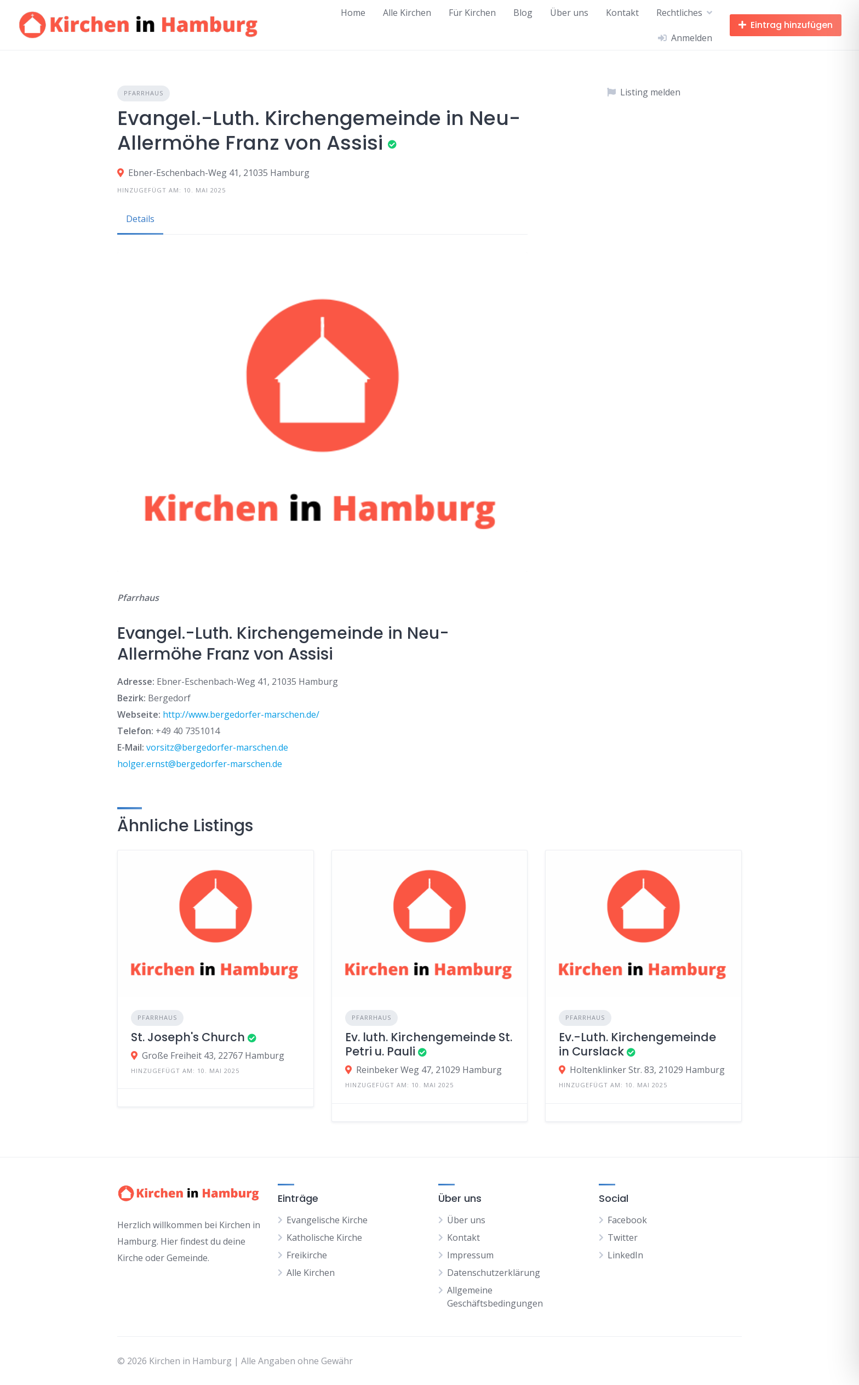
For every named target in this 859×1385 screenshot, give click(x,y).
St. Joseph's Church (188, 1037)
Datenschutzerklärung (493, 1273)
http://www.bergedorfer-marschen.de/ (241, 714)
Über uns (569, 13)
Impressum (470, 1255)
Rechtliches (679, 13)
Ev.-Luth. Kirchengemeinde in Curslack (637, 1044)
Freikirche (307, 1255)
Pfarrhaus (143, 93)
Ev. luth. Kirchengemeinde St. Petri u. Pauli (428, 1044)
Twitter (623, 1237)
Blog (522, 13)
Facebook (627, 1220)
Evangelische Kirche (327, 1220)
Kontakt (622, 13)
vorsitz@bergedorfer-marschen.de (217, 747)
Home (353, 13)
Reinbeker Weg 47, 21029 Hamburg (429, 1070)
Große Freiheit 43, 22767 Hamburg (213, 1055)
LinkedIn (625, 1255)
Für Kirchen (472, 13)
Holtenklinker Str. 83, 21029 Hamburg (647, 1070)
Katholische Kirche (324, 1237)
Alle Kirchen (407, 13)
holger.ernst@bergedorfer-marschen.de (199, 764)
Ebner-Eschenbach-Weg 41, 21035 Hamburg (219, 173)
